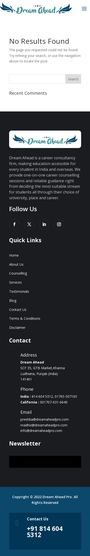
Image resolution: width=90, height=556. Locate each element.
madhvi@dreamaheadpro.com (43, 425)
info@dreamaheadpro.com (41, 430)
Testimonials (19, 291)
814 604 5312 (42, 396)
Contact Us (17, 309)
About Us (16, 264)
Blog (12, 300)
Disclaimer (17, 327)
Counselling (18, 273)
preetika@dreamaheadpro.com (44, 419)
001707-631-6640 (53, 402)
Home (14, 255)
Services (15, 282)
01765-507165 (66, 396)
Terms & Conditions (24, 318)
